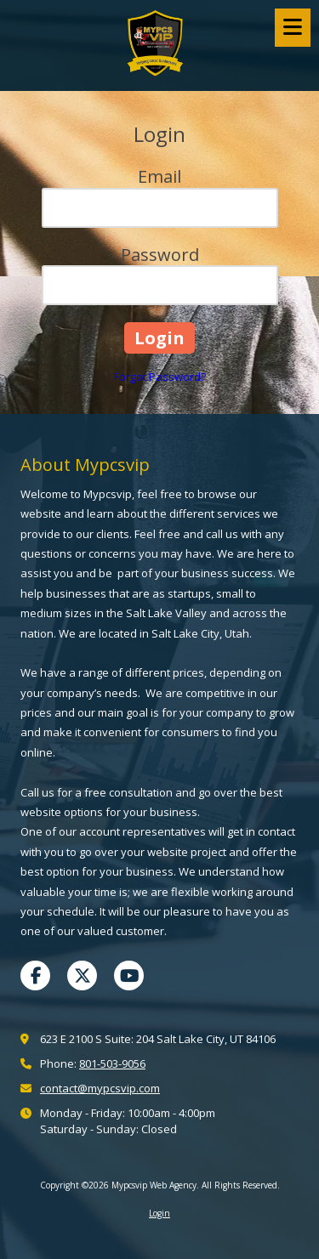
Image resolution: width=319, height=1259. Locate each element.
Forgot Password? (160, 376)
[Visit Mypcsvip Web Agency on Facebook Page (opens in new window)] (35, 975)
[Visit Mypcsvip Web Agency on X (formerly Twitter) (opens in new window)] (82, 975)
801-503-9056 (112, 1063)
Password (160, 254)
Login (159, 1213)
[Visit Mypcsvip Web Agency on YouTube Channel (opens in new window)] (129, 975)
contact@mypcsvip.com (100, 1088)
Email (159, 176)
